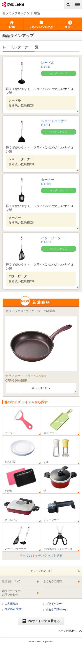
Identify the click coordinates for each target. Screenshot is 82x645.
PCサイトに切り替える (40, 621)
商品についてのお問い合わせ (11, 592)
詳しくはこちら (41, 387)
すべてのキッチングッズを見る (41, 555)
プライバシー (54, 603)
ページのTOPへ (67, 630)
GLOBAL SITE (13, 609)
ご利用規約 (11, 603)
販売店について (11, 581)
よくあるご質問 (52, 581)
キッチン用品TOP (40, 571)
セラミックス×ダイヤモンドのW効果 (30, 311)
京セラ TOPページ (57, 609)
